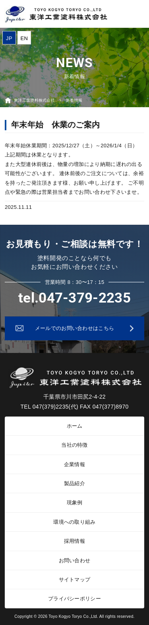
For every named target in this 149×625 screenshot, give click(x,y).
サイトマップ (75, 580)
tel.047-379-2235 (74, 298)
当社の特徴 (74, 445)
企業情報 (74, 464)
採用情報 (74, 541)
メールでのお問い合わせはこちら (74, 328)
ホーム (75, 426)
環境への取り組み (74, 522)
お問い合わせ (75, 560)
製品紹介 (74, 483)
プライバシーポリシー (74, 599)
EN (24, 38)
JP (9, 38)
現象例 (75, 502)
